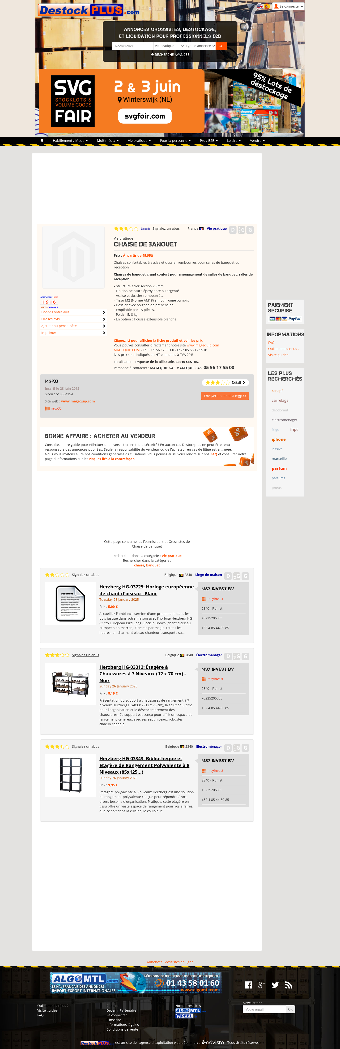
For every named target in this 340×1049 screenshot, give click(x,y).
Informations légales (122, 1024)
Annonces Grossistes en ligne (170, 962)
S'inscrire (113, 1020)
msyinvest (215, 598)
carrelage (280, 400)
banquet (153, 565)
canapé (277, 390)
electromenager (284, 419)
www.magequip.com (203, 345)
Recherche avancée (170, 54)
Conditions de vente (122, 1029)
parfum (279, 468)
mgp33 (52, 381)
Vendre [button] (257, 140)
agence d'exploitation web (160, 1042)
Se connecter (116, 1015)
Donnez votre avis (55, 312)
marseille (279, 458)
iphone (279, 439)
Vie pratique (217, 228)
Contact (112, 1005)
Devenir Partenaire (121, 1010)
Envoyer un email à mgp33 (225, 395)
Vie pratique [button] (139, 140)
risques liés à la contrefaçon (112, 459)
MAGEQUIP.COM (127, 350)
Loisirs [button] (234, 140)
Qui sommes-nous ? (283, 348)
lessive (277, 449)
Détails (145, 229)
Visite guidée (278, 355)
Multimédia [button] (108, 140)
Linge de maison (208, 574)
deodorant (280, 410)
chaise (139, 565)
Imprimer (48, 332)
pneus (277, 487)
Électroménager (209, 655)
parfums (278, 478)
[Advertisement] (147, 191)
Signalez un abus (166, 228)
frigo (275, 429)
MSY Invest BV (218, 589)
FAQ (213, 454)
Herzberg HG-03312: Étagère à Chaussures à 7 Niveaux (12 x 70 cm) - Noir (142, 674)
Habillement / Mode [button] (70, 140)
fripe (294, 429)
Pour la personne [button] (175, 140)
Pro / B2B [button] (209, 140)
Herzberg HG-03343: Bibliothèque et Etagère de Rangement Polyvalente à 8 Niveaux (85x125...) (144, 765)
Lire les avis (50, 319)
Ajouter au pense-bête (59, 326)
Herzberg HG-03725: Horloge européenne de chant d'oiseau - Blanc (146, 590)
